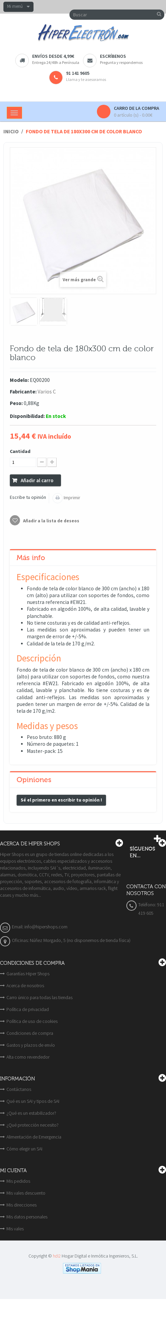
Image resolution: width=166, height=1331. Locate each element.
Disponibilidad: (27, 416)
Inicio (11, 131)
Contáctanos (18, 1089)
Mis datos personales (26, 1217)
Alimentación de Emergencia (33, 1137)
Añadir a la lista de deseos (50, 521)
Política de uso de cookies (32, 1021)
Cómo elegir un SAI (24, 1149)
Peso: (16, 403)
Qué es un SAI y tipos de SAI (32, 1101)
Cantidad (20, 451)
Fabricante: (23, 391)
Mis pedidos (18, 1181)
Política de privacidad (27, 1009)
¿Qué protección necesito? (32, 1125)
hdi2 (57, 1256)
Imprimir (71, 497)
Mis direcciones (21, 1205)
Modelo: (19, 380)
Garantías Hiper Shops (27, 974)
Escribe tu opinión (28, 497)
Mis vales (15, 1229)
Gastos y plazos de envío (30, 1045)
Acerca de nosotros (25, 985)
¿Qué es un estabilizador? (31, 1113)
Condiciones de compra (29, 1033)
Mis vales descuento (25, 1193)
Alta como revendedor (27, 1057)
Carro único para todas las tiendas (39, 997)
